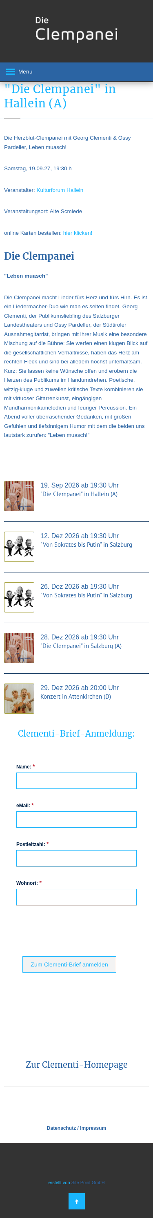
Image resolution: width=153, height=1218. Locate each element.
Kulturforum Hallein (60, 190)
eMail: (25, 805)
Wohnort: (29, 883)
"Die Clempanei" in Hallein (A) (79, 494)
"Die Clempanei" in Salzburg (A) (81, 646)
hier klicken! (77, 233)
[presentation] (84, 930)
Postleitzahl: (32, 844)
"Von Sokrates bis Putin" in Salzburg (86, 544)
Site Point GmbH (88, 1182)
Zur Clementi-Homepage (77, 1065)
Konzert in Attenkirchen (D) (75, 696)
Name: (25, 766)
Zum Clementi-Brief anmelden (69, 964)
